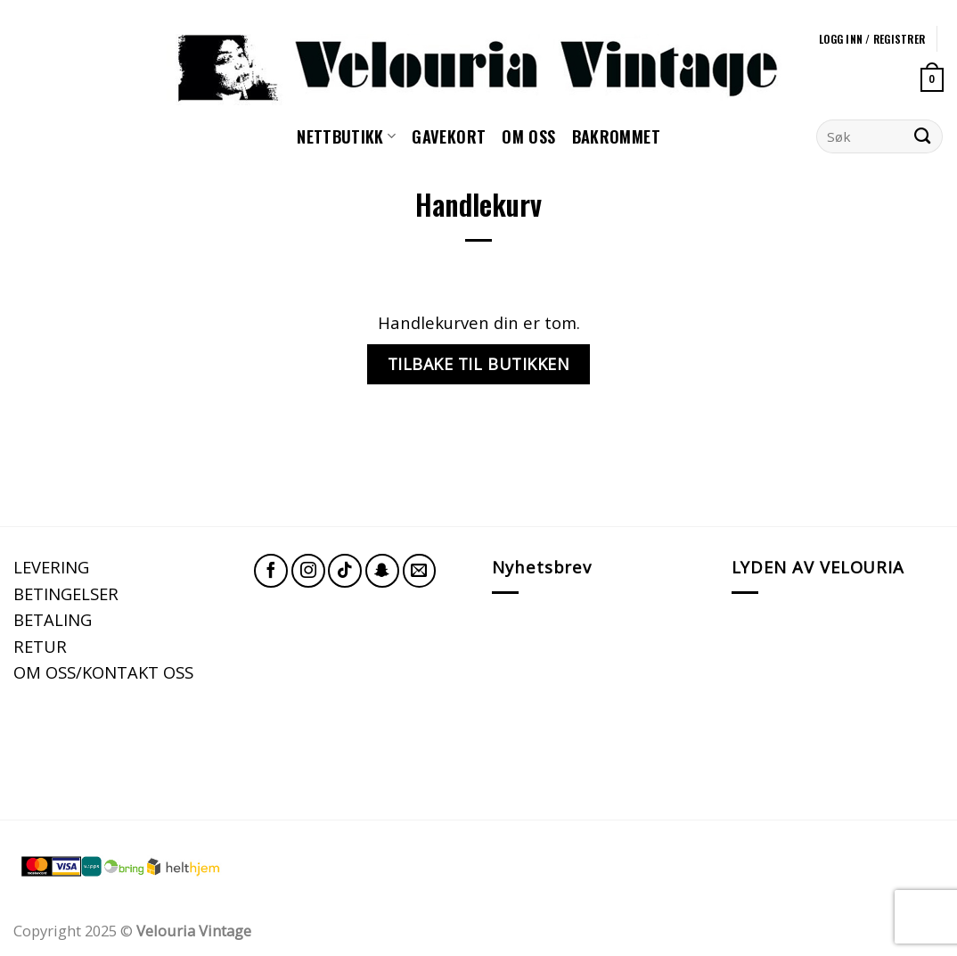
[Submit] (922, 136)
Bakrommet (616, 136)
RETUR (40, 646)
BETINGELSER (66, 593)
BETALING (52, 619)
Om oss (528, 136)
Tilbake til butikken (479, 364)
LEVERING (51, 567)
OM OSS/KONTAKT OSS (103, 672)
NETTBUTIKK (346, 136)
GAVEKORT (449, 136)
